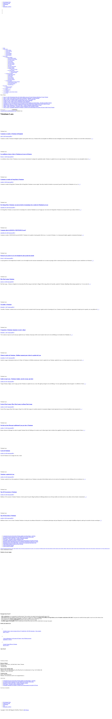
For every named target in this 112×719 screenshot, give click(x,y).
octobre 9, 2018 (4, 182)
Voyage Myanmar (8, 54)
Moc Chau (10, 65)
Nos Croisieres (5, 88)
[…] (92, 138)
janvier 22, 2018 (4, 281)
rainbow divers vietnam (70, 548)
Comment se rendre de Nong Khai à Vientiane (12, 179)
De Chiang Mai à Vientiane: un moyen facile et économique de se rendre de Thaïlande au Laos (24, 205)
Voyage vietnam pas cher (106, 548)
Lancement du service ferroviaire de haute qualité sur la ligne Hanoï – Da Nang (19, 536)
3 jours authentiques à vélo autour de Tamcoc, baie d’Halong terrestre (17, 638)
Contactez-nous (5, 92)
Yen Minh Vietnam (14, 72)
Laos (34, 548)
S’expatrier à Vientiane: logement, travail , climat (13, 330)
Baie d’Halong (8, 89)
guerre (13, 548)
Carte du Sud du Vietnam (8, 546)
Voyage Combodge (9, 51)
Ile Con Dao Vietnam (11, 83)
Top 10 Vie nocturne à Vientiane (9, 492)
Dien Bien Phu (5, 548)
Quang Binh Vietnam (11, 74)
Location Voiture (6, 90)
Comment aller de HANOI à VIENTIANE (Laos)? (13, 230)
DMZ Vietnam (10, 75)
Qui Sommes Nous (7, 2)
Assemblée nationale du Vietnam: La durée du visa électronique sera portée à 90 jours (20, 540)
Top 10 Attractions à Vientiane (8, 515)
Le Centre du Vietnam (9, 73)
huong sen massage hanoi (26, 548)
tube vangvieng (93, 548)
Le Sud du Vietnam (9, 80)
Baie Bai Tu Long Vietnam (12, 59)
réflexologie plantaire (82, 548)
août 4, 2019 (3, 136)
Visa (4, 5)
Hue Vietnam (10, 76)
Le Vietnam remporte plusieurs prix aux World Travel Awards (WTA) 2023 (18, 537)
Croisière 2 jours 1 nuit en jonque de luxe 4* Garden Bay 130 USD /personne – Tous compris (22, 631)
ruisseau (77, 548)
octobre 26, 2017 (4, 381)
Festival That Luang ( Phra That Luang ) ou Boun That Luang (16, 404)
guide (14, 548)
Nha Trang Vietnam (11, 79)
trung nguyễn (8, 136)
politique (64, 548)
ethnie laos (9, 548)
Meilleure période (43, 548)
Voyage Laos (8, 52)
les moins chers (37, 548)
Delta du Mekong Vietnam (12, 82)
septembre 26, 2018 (5, 232)
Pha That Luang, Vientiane (7, 279)
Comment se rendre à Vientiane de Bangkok (12, 133)
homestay (17, 548)
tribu (89, 548)
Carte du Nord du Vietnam (8, 545)
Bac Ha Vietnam (11, 62)
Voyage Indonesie (8, 55)
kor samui (31, 548)
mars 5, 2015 (5, 632)
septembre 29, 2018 (5, 207)
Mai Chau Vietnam (11, 63)
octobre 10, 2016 (4, 494)
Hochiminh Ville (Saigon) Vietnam (14, 81)
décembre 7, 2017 (4, 307)
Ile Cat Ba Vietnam (11, 60)
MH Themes (26, 710)
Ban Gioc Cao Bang (14, 69)
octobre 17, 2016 (4, 428)
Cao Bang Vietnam (11, 68)
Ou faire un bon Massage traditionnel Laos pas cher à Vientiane (17, 425)
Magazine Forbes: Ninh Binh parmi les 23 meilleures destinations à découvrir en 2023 (20, 541)
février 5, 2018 (4, 258)
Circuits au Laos (8, 87)
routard (75, 548)
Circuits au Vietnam (9, 86)
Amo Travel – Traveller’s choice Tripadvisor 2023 (13, 539)
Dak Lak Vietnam (11, 78)
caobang (2, 548)
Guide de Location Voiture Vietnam (11, 91)
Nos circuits (5, 85)
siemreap (87, 548)
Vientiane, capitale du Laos (7, 474)
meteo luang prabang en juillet (50, 548)
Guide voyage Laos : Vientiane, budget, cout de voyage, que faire (17, 379)
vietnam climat (98, 548)
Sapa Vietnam (10, 61)
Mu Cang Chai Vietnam (12, 66)
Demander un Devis (7, 6)
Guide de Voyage (6, 3)
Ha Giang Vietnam (11, 70)
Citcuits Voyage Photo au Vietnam (10, 644)
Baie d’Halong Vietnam (12, 58)
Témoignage (5, 4)
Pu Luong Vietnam (11, 64)
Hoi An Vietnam (11, 77)
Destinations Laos (12, 110)
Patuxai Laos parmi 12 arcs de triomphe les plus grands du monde (17, 255)
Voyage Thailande (9, 53)
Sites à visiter (5, 56)
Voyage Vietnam (8, 50)
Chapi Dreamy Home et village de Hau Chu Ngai (13, 544)
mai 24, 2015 (5, 645)
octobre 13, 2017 (4, 406)
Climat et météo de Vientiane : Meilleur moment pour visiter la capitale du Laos (21, 355)
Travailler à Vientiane (6, 304)
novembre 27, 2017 (4, 357)
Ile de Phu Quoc (10, 84)
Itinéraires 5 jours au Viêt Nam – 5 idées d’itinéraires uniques (15, 538)
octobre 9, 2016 (4, 518)
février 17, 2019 (4, 156)
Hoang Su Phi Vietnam (14, 71)
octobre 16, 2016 (4, 453)
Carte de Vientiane (5, 450)
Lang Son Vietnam (11, 67)
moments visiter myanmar (59, 548)
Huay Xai (20, 548)
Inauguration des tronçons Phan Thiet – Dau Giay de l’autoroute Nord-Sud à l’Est (19, 542)
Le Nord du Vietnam (9, 57)
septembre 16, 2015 (7, 639)
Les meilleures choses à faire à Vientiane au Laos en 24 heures (16, 154)
